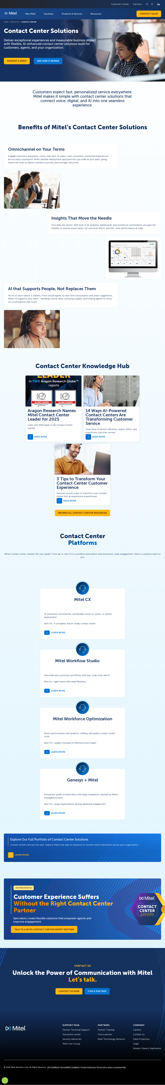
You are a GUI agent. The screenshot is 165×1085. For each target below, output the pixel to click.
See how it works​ (48, 61)
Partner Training (106, 1029)
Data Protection (141, 1039)
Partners (137, 4)
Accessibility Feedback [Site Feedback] (70, 1067)
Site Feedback (53, 1067)
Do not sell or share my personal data (111, 1067)
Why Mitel (30, 14)
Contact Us (139, 1034)
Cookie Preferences (88, 1067)
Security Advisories (72, 1039)
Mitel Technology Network (111, 1039)
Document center (72, 1034)
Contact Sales (149, 13)
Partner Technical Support (76, 1029)
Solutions (48, 14)
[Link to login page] (152, 4)
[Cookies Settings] (5, 1080)
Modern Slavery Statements (147, 1048)
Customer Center (120, 4)
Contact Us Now (69, 991)
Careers (137, 1029)
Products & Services (72, 14)
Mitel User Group (71, 1043)
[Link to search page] (147, 4)
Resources (95, 14)
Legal (136, 1043)
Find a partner (105, 1034)
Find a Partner (97, 991)
